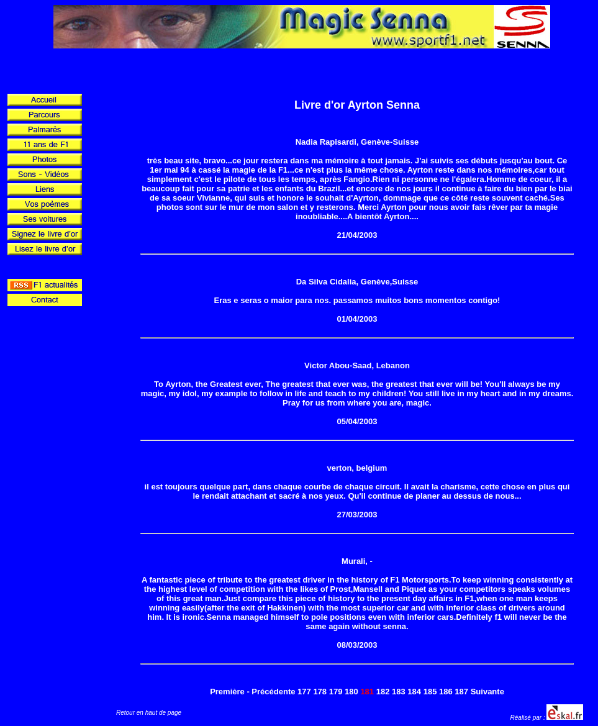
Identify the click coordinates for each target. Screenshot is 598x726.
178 (320, 691)
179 (336, 691)
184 (414, 691)
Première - (230, 691)
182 (383, 691)
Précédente (273, 691)
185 (430, 691)
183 (398, 691)
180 (351, 691)
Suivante (487, 691)
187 (461, 691)
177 (304, 691)
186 (446, 691)
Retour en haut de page (148, 712)
